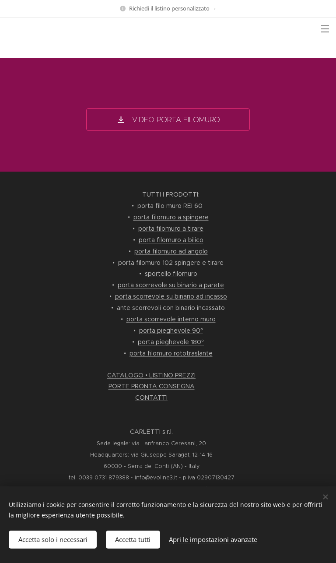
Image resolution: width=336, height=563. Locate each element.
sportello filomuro (171, 274)
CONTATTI (151, 397)
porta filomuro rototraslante (171, 353)
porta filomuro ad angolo (171, 251)
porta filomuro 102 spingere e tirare (171, 263)
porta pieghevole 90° (171, 330)
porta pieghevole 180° (171, 342)
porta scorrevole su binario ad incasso (171, 296)
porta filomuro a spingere (171, 217)
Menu (325, 28)
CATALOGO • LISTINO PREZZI (151, 375)
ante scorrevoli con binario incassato (171, 308)
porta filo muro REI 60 (170, 206)
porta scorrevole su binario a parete (171, 285)
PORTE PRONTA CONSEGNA (151, 386)
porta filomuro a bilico (171, 240)
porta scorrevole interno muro (171, 319)
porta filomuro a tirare (170, 228)
